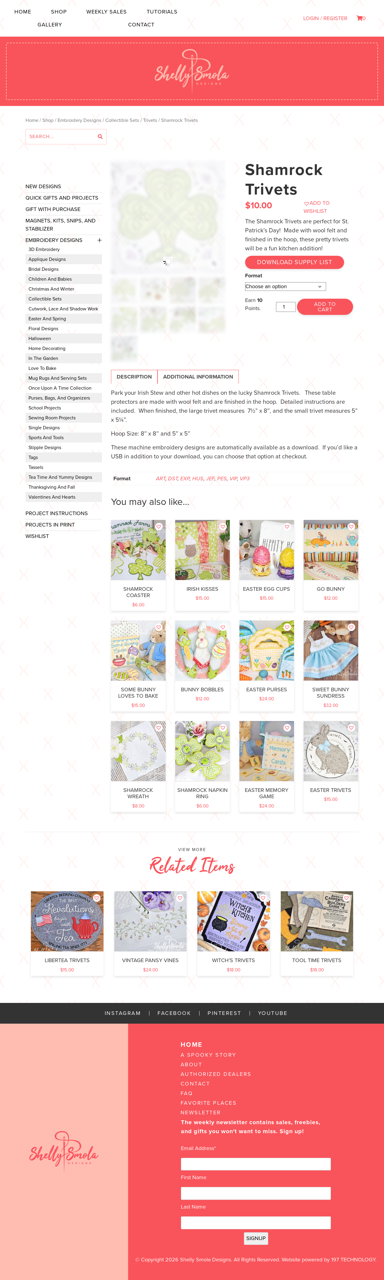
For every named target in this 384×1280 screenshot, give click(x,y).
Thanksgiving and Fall (51, 487)
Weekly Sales (106, 11)
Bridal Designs (43, 269)
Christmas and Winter (51, 289)
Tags (33, 457)
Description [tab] (134, 376)
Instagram (123, 1013)
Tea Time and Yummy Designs (60, 477)
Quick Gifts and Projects (62, 198)
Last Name (193, 1206)
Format (253, 275)
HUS (197, 478)
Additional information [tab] (198, 376)
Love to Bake (42, 368)
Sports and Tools (46, 438)
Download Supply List (294, 262)
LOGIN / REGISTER (325, 18)
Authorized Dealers (216, 1074)
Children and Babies (50, 279)
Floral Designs (43, 329)
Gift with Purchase (53, 209)
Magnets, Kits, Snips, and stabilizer (61, 224)
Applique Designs (47, 259)
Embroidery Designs (79, 120)
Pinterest (225, 1013)
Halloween (39, 339)
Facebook (174, 1013)
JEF (210, 478)
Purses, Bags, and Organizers (59, 398)
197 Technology (353, 1259)
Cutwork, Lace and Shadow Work (63, 309)
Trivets (150, 120)
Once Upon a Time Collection (60, 388)
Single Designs (44, 428)
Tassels (35, 467)
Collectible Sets (122, 120)
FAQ (187, 1093)
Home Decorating (46, 349)
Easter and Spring (47, 319)
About (191, 1064)
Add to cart (325, 307)
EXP (185, 478)
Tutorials (162, 11)
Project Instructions (57, 513)
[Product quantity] (286, 307)
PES (222, 478)
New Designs (43, 186)
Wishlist (37, 536)
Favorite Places (209, 1103)
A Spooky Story (208, 1055)
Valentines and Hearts (51, 497)
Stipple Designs (44, 448)
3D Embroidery (44, 249)
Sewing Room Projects (52, 418)
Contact (141, 24)
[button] (328, 207)
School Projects (44, 408)
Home (22, 11)
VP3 (245, 478)
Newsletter (201, 1112)
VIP (233, 478)
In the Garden (43, 358)
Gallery (50, 24)
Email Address (198, 1148)
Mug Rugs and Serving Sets (57, 378)
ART (160, 478)
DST (173, 478)
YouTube (273, 1013)
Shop (59, 11)
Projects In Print (50, 524)
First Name (193, 1177)
